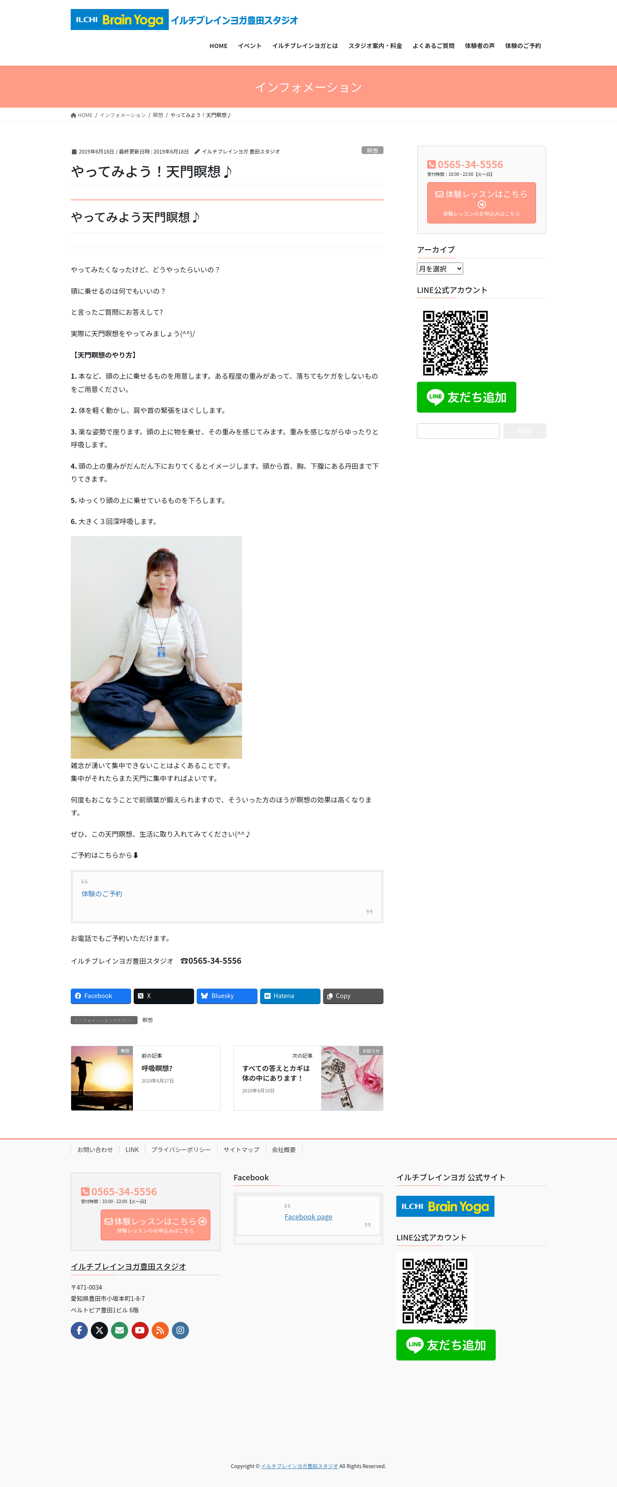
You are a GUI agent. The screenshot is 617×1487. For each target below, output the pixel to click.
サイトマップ (242, 1149)
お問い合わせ (95, 1149)
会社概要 (284, 1149)
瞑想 (372, 150)
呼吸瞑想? (156, 1068)
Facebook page (308, 1216)
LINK (132, 1149)
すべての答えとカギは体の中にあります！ (276, 1073)
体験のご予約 (102, 893)
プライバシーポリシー (181, 1149)
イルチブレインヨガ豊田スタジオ (128, 1266)
